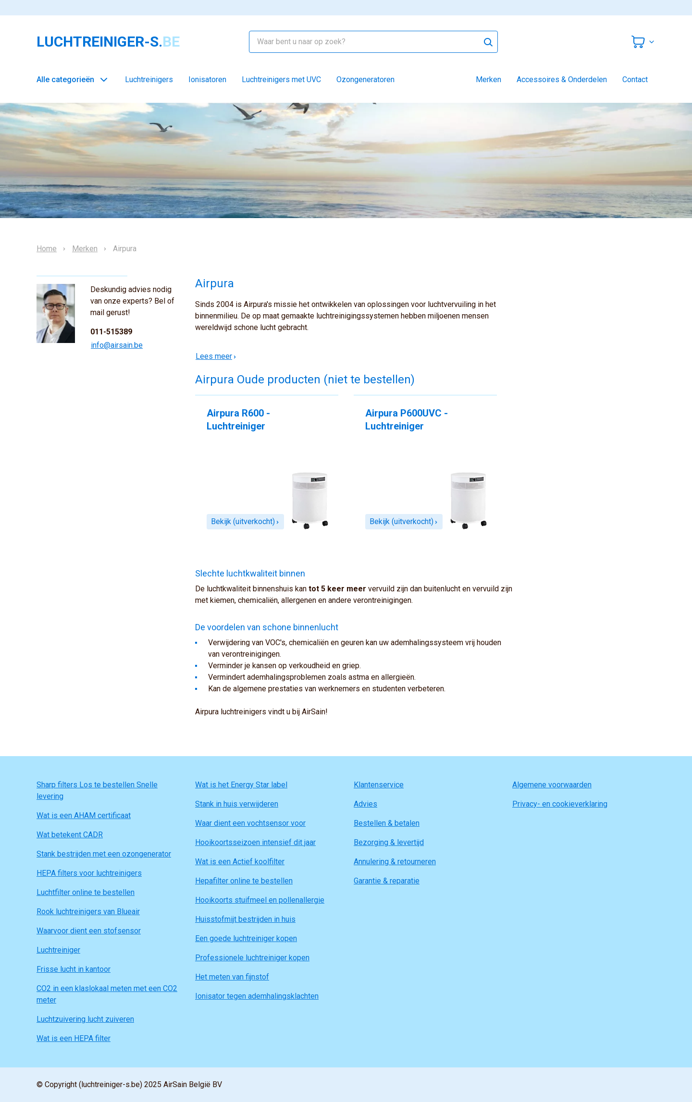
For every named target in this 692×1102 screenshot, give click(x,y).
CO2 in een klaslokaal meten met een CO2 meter (107, 994)
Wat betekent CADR (70, 834)
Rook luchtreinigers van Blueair (88, 911)
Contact (635, 79)
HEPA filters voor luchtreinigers (89, 873)
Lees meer (216, 356)
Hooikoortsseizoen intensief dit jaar (255, 842)
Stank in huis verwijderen (236, 803)
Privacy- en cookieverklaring (559, 803)
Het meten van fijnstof (232, 976)
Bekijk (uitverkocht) (245, 521)
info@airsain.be (117, 345)
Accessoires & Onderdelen (562, 79)
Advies (365, 803)
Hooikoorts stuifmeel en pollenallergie (259, 900)
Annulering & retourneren (395, 861)
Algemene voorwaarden (552, 784)
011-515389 (111, 331)
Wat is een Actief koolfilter (239, 861)
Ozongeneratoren (365, 79)
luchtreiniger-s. (108, 42)
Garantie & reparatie (387, 880)
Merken (488, 79)
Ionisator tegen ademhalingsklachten (257, 996)
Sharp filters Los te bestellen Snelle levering (97, 790)
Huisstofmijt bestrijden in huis (245, 919)
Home (47, 249)
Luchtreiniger (58, 950)
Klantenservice (379, 784)
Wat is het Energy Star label (241, 784)
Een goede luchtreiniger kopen (246, 938)
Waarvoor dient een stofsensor (89, 930)
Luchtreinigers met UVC (281, 79)
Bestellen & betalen (387, 823)
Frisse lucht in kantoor (74, 969)
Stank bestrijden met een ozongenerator (104, 853)
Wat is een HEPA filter (74, 1038)
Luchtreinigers (149, 79)
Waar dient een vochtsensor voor (250, 823)
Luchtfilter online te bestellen (86, 892)
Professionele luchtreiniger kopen (252, 957)
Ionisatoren (207, 79)
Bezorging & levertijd (389, 842)
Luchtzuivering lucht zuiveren (85, 1019)
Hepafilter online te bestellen (244, 880)
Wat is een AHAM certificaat (84, 815)
